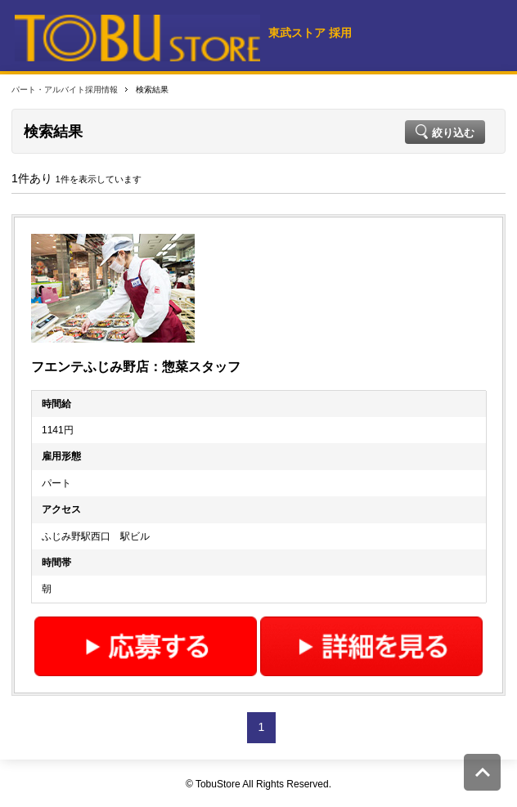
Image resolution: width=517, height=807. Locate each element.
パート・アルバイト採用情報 (64, 89)
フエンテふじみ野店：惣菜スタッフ (136, 367)
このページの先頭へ (482, 772)
